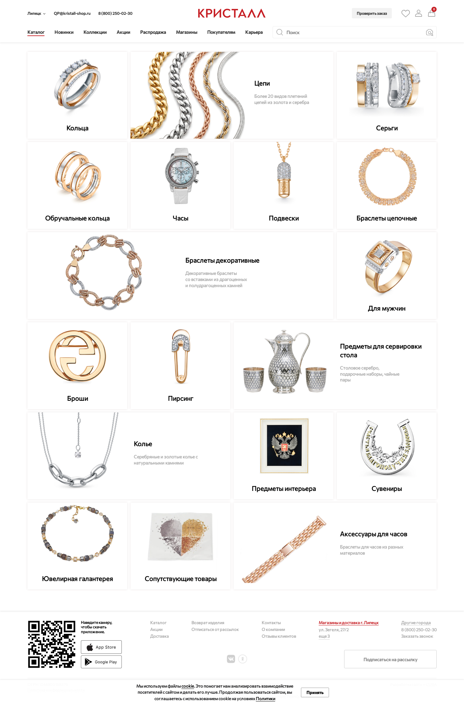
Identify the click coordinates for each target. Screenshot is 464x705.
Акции (156, 629)
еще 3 (324, 636)
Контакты (271, 622)
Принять (315, 692)
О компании (273, 629)
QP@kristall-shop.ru (72, 13)
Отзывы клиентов (279, 636)
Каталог (158, 622)
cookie (187, 686)
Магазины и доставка (349, 622)
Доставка (159, 636)
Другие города (416, 622)
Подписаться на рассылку (390, 659)
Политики (265, 698)
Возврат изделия (207, 622)
